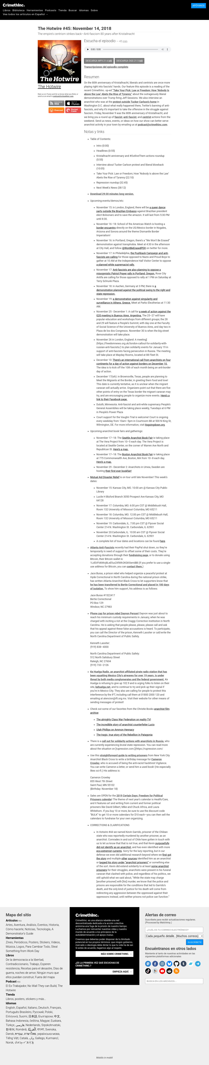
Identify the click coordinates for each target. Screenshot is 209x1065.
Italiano (32, 1007)
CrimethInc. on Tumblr (184, 964)
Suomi (23, 1016)
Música (10, 946)
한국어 (10, 1029)
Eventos (42, 925)
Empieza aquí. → (122, 971)
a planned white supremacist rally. (115, 264)
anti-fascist (129, 117)
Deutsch (43, 1007)
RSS (20, 921)
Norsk (9, 1042)
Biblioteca (18, 10)
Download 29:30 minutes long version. (112, 193)
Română (21, 1029)
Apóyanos (199, 5)
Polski (48, 1012)
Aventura (19, 925)
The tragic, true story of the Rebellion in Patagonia (124, 734)
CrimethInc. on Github (176, 964)
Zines (9, 942)
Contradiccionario (17, 964)
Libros (6, 10)
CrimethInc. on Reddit (169, 971)
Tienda (62, 10)
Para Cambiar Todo (38, 946)
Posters (33, 942)
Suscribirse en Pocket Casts (73, 110)
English (10, 1007)
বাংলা (40, 1029)
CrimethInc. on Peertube (155, 971)
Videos (55, 942)
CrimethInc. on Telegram (198, 964)
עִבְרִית (19, 1034)
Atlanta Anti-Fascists (102, 547)
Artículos (12, 920)
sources (132, 858)
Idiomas (84, 10)
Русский (38, 1012)
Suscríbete (195, 942)
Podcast (11, 981)
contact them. (135, 566)
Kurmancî (52, 1038)
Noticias (30, 929)
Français (55, 1007)
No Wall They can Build (41, 986)
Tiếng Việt (12, 1038)
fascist (118, 117)
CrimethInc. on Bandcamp (191, 964)
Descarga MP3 (99, 60)
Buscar (73, 10)
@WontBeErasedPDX (134, 248)
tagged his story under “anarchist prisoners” (123, 862)
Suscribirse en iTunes (73, 103)
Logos (20, 946)
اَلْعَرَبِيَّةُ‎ (32, 1029)
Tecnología (43, 929)
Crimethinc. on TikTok (148, 971)
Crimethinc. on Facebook (155, 964)
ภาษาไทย (30, 1034)
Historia (54, 925)
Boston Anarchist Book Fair (137, 454)
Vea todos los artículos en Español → (25, 14)
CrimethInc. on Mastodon (148, 964)
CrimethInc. (14, 5)
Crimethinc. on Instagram (162, 964)
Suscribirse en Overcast (56, 110)
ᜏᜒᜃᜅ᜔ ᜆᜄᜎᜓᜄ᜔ (24, 1042)
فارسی (20, 1025)
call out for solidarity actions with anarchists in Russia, (133, 741)
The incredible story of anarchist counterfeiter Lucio (125, 724)
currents (117, 851)
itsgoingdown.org (155, 424)
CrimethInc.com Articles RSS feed (176, 971)
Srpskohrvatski (50, 1025)
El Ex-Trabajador (16, 986)
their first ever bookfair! (119, 471)
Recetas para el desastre (36, 968)
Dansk (10, 1034)
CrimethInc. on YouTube (162, 971)
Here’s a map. (120, 449)
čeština (34, 1020)
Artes (9, 925)
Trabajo (34, 964)
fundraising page (138, 555)
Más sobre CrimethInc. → (116, 954)
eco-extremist (104, 851)
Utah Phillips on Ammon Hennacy (115, 729)
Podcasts (50, 10)
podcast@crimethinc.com (63, 96)
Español (21, 1007)
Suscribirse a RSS (56, 103)
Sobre (94, 10)
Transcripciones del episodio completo (106, 67)
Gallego (40, 1038)
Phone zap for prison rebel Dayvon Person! (114, 613)
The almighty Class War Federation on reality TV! (123, 719)
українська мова (48, 1034)
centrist (146, 117)
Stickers (45, 942)
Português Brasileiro (18, 1012)
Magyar (45, 1020)
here (162, 541)
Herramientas (35, 10)
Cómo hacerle (15, 929)
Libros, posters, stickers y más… (26, 999)
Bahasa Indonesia (17, 1020)
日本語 (32, 1016)
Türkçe (10, 1025)
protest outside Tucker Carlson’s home (134, 101)
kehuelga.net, (103, 687)
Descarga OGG (129, 60)
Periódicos (20, 942)
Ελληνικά (12, 1016)
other (124, 858)
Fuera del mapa (45, 977)
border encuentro (106, 227)
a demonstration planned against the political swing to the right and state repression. (133, 290)
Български (45, 1016)
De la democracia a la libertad (24, 959)
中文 (57, 1016)
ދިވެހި (31, 1038)
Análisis (31, 925)
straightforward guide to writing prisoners (123, 755)
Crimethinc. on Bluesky (169, 964)
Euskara (56, 1020)
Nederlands (33, 1025)
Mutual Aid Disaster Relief (104, 477)
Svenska (50, 1029)
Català (24, 1038)
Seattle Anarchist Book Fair (137, 437)
